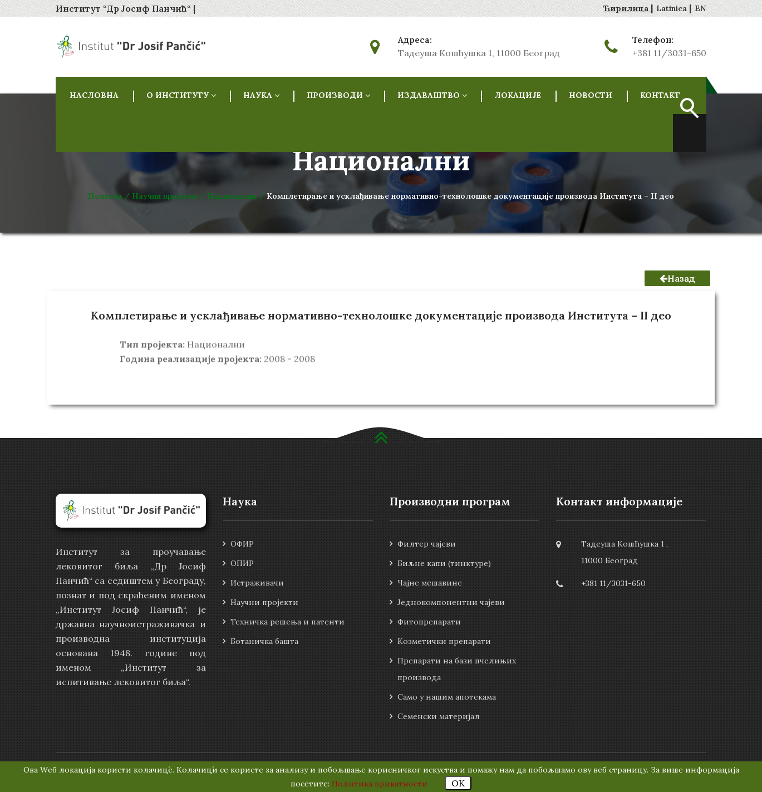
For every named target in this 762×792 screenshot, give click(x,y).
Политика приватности (379, 784)
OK (458, 783)
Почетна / (110, 196)
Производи (338, 95)
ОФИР (242, 544)
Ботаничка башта (264, 641)
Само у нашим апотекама (446, 697)
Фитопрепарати (429, 622)
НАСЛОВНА (94, 95)
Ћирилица (627, 8)
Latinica (672, 8)
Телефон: (652, 40)
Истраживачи (257, 583)
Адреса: (415, 40)
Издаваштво (431, 95)
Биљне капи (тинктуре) (444, 563)
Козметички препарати (444, 641)
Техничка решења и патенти (287, 622)
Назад (677, 278)
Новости (590, 95)
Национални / (237, 196)
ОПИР (242, 563)
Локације (517, 95)
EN (700, 8)
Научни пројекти (264, 602)
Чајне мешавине (429, 583)
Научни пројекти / (169, 196)
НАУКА (261, 95)
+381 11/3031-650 (669, 52)
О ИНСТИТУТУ (180, 95)
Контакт (660, 95)
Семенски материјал (438, 716)
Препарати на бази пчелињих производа (456, 669)
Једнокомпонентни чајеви (451, 602)
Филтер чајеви (426, 544)
